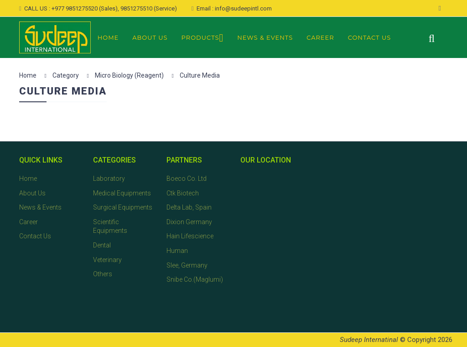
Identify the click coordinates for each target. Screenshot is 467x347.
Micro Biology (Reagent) (129, 75)
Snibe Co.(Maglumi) (194, 279)
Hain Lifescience (189, 236)
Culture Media (200, 75)
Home (108, 37)
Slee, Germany (187, 265)
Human (177, 250)
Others (102, 274)
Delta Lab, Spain (189, 207)
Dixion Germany (189, 222)
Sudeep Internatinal (369, 340)
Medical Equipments (122, 193)
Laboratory (109, 178)
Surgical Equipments (122, 207)
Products (203, 38)
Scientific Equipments (110, 226)
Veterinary (107, 259)
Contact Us (369, 37)
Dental (102, 245)
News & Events (265, 37)
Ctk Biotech (182, 193)
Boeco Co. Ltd (186, 178)
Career (320, 37)
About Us (149, 37)
